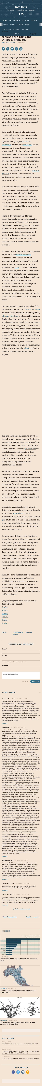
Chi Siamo (16, 29)
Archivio (25, 29)
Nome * (4, 649)
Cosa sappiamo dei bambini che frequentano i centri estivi (18, 991)
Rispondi (5, 723)
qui (3, 520)
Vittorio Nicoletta (32, 309)
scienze (20, 25)
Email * (4, 656)
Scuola (15, 634)
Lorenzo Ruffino (10, 316)
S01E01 (5, 607)
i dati (27, 348)
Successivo (33, 917)
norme (5, 25)
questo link (18, 513)
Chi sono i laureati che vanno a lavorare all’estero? (20, 1044)
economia (25, 20)
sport (27, 25)
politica (12, 25)
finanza (34, 20)
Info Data (21, 7)
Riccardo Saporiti (8, 42)
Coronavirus (18, 632)
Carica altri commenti (21, 909)
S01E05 (5, 620)
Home (5, 20)
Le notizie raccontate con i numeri (21, 10)
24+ (10, 20)
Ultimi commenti (21, 692)
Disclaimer (25, 681)
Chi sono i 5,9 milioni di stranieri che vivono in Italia (18, 960)
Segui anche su (21, 1067)
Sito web (5, 665)
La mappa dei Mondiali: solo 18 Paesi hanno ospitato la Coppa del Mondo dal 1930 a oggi (20, 1052)
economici (6, 145)
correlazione (26, 145)
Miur (17, 267)
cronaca (16, 20)
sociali (26, 141)
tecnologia (7, 29)
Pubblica (35, 681)
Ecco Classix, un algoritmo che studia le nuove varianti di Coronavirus (18, 1023)
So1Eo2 (5, 610)
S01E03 (5, 613)
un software (30, 448)
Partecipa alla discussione (21, 644)
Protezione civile (23, 254)
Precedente (9, 917)
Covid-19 (28, 632)
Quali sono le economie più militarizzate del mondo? (21, 1058)
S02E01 (5, 623)
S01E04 (5, 617)
